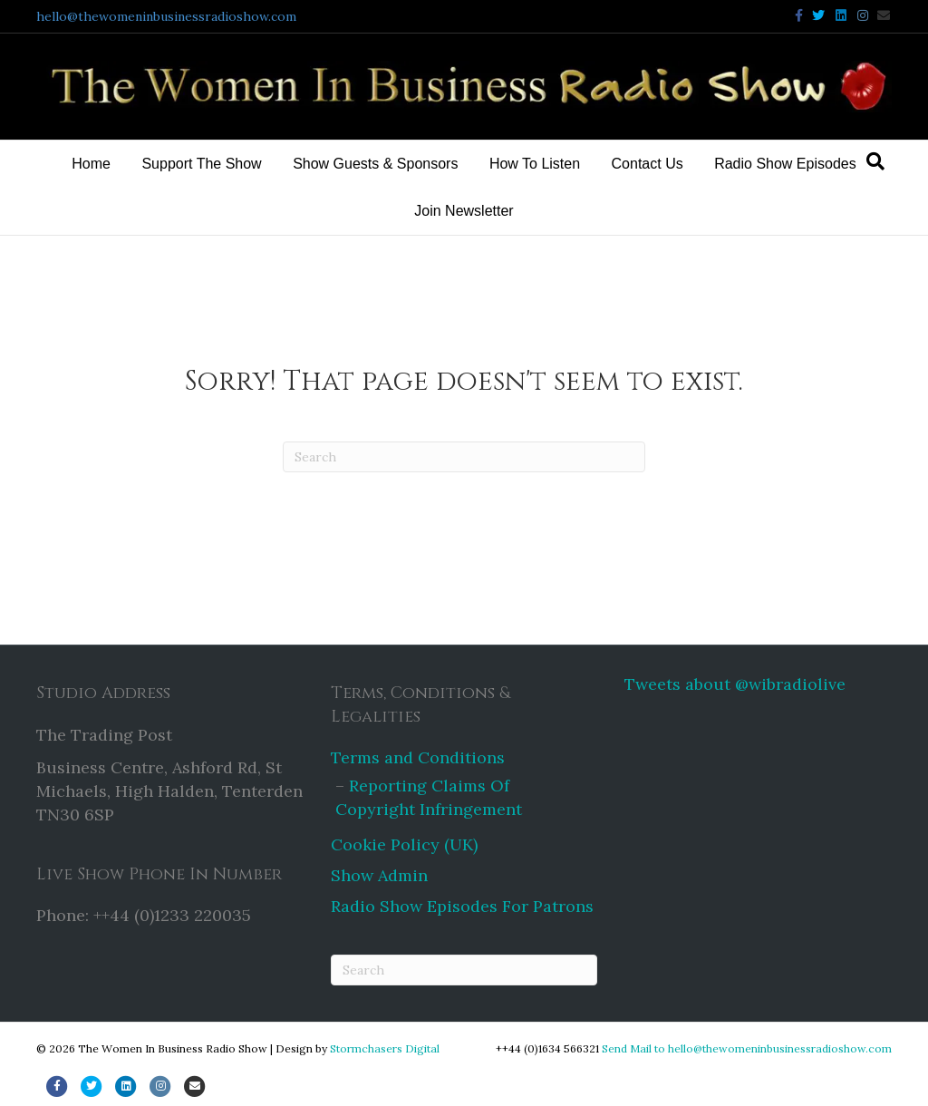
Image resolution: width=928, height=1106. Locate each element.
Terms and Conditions (418, 757)
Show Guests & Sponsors (375, 163)
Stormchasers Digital (385, 1048)
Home (91, 163)
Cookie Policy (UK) (404, 844)
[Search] (875, 161)
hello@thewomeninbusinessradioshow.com (166, 16)
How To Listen (534, 163)
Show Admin (379, 875)
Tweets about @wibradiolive (735, 684)
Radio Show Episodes (785, 163)
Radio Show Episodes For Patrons (462, 906)
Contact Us (647, 163)
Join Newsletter (463, 210)
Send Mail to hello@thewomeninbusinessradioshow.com (747, 1048)
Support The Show (201, 163)
